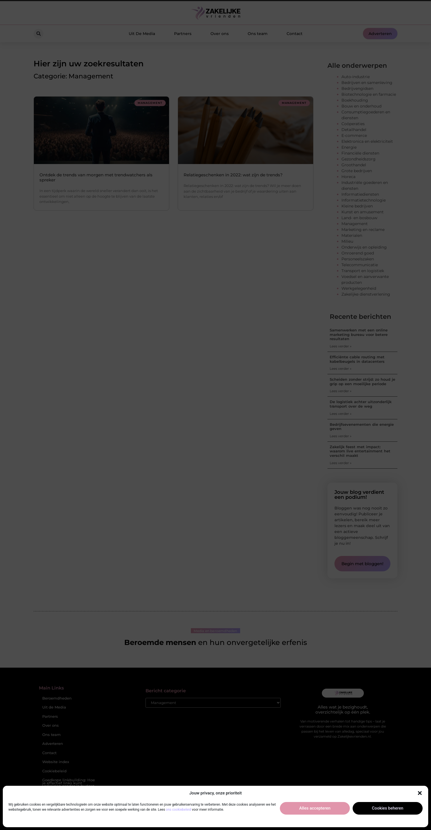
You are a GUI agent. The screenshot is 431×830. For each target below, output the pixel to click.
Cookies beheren (387, 808)
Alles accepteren (315, 808)
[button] (420, 793)
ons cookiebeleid (178, 810)
